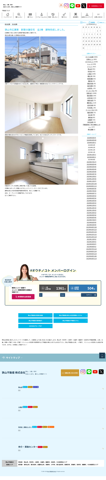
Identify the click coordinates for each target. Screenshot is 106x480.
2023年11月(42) (91, 210)
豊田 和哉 (90, 83)
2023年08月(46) (91, 217)
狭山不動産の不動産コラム (71, 323)
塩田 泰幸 (90, 112)
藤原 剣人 (90, 103)
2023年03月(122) (91, 230)
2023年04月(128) (91, 227)
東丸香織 (90, 129)
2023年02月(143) (91, 232)
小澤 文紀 (90, 98)
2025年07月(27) (91, 162)
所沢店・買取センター (29, 430)
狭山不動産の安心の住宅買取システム (70, 316)
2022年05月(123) (91, 254)
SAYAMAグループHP (35, 331)
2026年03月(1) (91, 142)
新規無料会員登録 (24, 296)
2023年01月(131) (91, 234)
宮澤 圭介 (89, 93)
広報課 (90, 120)
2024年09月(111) (91, 186)
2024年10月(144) (91, 184)
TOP (102, 362)
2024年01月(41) (91, 205)
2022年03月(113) (91, 259)
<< (87, 24)
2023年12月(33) (91, 208)
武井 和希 (90, 105)
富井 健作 (90, 86)
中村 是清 (90, 122)
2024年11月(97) (91, 181)
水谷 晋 (90, 115)
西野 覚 (90, 81)
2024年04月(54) (91, 198)
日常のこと (89, 59)
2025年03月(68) (91, 172)
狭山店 (90, 69)
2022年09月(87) (91, 244)
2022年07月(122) (91, 249)
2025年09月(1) (91, 157)
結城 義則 (90, 79)
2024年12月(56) (91, 179)
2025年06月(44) (91, 164)
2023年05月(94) (91, 225)
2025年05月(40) (91, 167)
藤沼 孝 (90, 76)
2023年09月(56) (91, 215)
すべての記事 (89, 57)
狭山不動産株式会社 (51, 475)
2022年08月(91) (91, 247)
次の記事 (14, 24)
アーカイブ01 (90, 91)
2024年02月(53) (91, 203)
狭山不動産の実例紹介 (35, 323)
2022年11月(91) (91, 239)
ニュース (89, 64)
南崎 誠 (90, 117)
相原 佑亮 (90, 100)
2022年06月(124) (91, 251)
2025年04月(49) (91, 169)
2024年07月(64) (91, 191)
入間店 (89, 74)
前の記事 (7, 24)
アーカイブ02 (90, 110)
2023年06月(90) (91, 222)
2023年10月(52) (91, 213)
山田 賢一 (90, 88)
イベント (90, 67)
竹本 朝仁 (90, 108)
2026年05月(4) (91, 138)
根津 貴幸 (90, 96)
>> (96, 24)
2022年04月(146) (91, 256)
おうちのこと (89, 62)
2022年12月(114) (91, 237)
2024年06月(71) (91, 193)
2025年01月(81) (91, 176)
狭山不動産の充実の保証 (35, 316)
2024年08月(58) (91, 188)
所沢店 (90, 71)
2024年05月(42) (91, 196)
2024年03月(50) (91, 201)
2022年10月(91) (91, 242)
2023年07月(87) (91, 220)
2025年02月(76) (91, 174)
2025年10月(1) (91, 155)
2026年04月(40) (91, 140)
